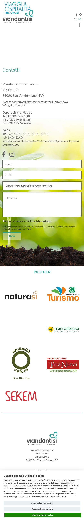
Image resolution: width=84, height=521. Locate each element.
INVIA (12, 236)
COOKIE (63, 497)
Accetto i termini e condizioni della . (26, 221)
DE (79, 19)
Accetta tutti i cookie (42, 515)
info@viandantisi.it (14, 105)
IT (74, 19)
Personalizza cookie (42, 509)
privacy (46, 221)
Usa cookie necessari (42, 503)
